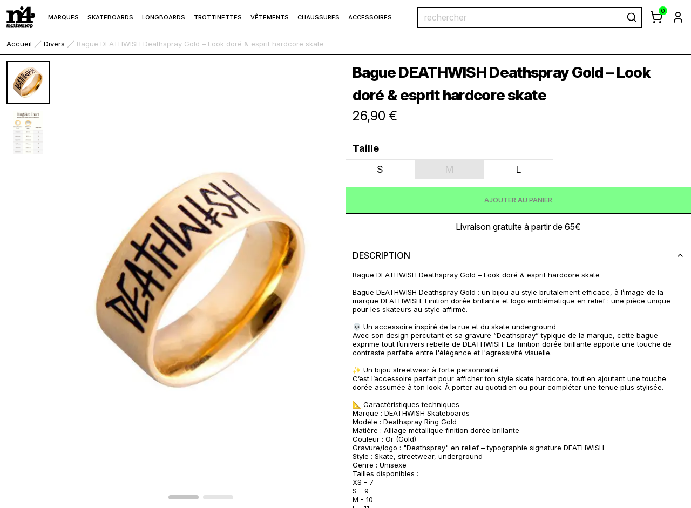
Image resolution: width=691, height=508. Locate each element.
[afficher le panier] (656, 17)
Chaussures (318, 17)
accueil (19, 43)
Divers (54, 43)
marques (63, 17)
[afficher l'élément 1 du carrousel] (218, 497)
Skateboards (110, 17)
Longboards (163, 17)
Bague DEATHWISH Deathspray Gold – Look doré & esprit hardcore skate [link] (200, 43)
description (519, 255)
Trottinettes (218, 17)
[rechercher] (631, 17)
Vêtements (269, 17)
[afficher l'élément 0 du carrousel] (183, 497)
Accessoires (370, 17)
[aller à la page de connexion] (678, 17)
